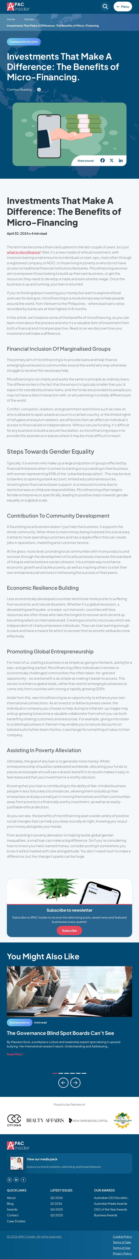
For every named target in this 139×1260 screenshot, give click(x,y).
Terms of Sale (122, 1242)
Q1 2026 (56, 1203)
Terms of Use (121, 1248)
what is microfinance (23, 252)
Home (11, 19)
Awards (12, 1209)
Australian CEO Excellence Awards (112, 1198)
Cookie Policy (122, 1237)
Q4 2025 (56, 1209)
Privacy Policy (122, 1253)
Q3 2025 (56, 1215)
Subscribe (69, 930)
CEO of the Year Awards (110, 1209)
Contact (12, 1215)
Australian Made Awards (110, 1203)
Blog (10, 1203)
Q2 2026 (56, 1198)
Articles (29, 19)
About (11, 1198)
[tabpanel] (69, 1011)
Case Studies (16, 1221)
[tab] (55, 1073)
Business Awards (105, 1215)
